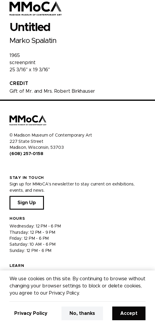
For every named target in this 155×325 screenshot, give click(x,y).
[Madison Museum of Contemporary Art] (35, 8)
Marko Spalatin (33, 40)
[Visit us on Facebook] (12, 166)
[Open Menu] (147, 8)
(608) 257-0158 (26, 154)
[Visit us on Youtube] (26, 166)
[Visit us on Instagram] (19, 166)
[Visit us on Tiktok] (33, 166)
